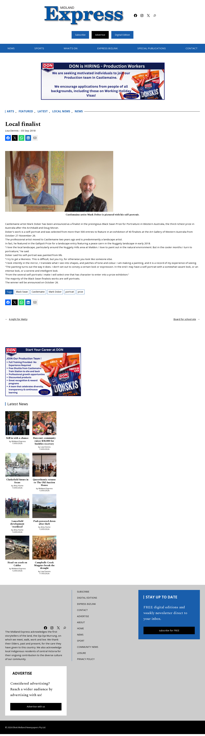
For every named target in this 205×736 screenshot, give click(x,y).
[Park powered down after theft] (44, 507)
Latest (44, 112)
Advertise (100, 34)
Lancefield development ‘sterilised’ (17, 525)
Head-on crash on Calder (17, 565)
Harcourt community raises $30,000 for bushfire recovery (44, 441)
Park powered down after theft (44, 524)
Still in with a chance (17, 438)
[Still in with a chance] (17, 423)
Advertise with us (36, 708)
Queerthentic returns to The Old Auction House (44, 483)
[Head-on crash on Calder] (17, 549)
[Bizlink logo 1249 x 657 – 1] (102, 81)
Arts (10, 112)
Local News (63, 112)
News (81, 112)
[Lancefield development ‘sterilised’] (17, 507)
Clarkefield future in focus (17, 482)
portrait (74, 292)
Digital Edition (124, 34)
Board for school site (184, 319)
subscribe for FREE (169, 632)
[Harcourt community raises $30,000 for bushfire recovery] (44, 423)
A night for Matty (19, 319)
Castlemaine (40, 292)
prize (86, 292)
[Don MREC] (43, 371)
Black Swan (22, 292)
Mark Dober (58, 292)
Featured (26, 112)
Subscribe (79, 34)
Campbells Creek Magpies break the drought (44, 566)
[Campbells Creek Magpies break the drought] (44, 549)
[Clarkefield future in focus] (17, 465)
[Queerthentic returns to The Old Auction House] (44, 465)
